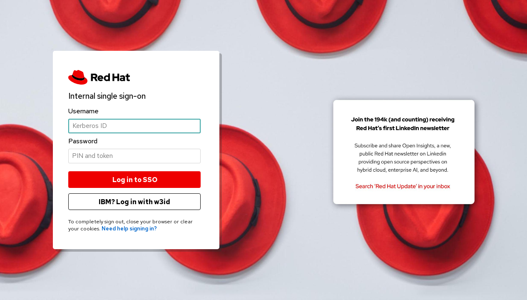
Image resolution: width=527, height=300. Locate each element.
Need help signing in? (129, 228)
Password (82, 141)
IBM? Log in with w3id (134, 202)
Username (83, 110)
